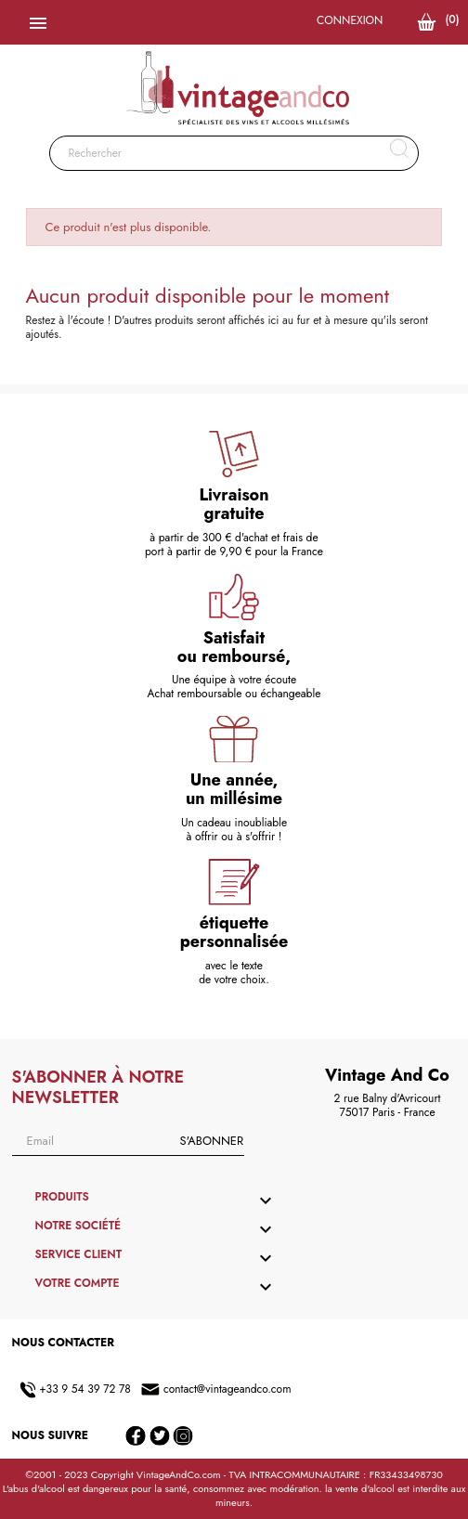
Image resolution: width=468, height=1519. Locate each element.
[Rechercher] (234, 153)
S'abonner (211, 1140)
